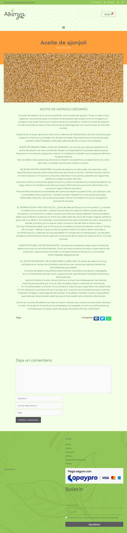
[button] (63, 27)
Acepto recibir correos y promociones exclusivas (92, 517)
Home (68, 444)
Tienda (68, 463)
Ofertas (69, 456)
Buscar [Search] (87, 14)
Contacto (70, 452)
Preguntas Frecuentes (75, 459)
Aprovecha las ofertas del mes (19, 2)
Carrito (68, 448)
